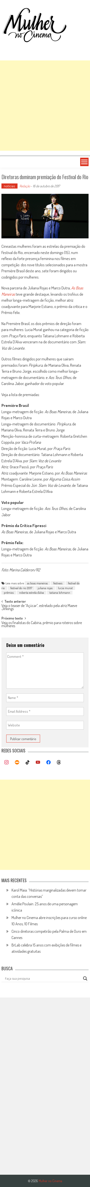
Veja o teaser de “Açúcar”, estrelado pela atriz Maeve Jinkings (39, 607)
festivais (57, 583)
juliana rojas (45, 588)
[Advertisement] (45, 105)
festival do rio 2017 (21, 588)
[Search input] (43, 978)
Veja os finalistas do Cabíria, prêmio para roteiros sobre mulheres (41, 624)
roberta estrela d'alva (31, 592)
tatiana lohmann (59, 592)
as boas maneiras (37, 583)
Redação (24, 186)
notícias (9, 186)
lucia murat (65, 588)
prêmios (9, 592)
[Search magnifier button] (85, 978)
